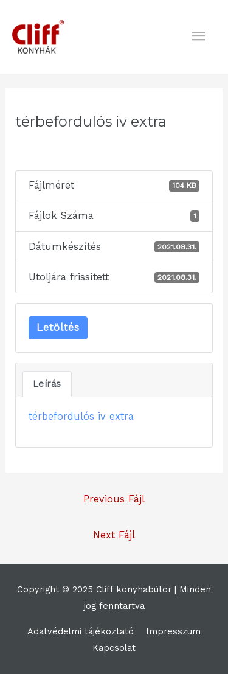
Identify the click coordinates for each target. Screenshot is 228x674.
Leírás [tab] (47, 383)
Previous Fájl (114, 499)
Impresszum (173, 631)
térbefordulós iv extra (81, 416)
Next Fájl (114, 535)
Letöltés (58, 327)
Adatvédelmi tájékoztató (80, 631)
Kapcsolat (114, 647)
